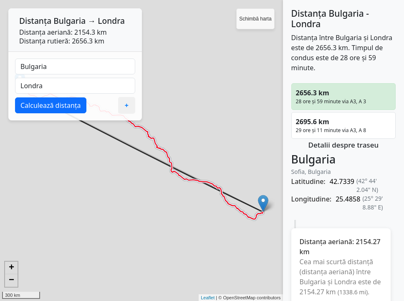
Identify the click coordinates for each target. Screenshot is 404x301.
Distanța (35, 20)
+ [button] (11, 268)
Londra (111, 20)
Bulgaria (69, 20)
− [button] (11, 280)
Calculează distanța (50, 105)
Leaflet (208, 297)
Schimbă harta (255, 19)
